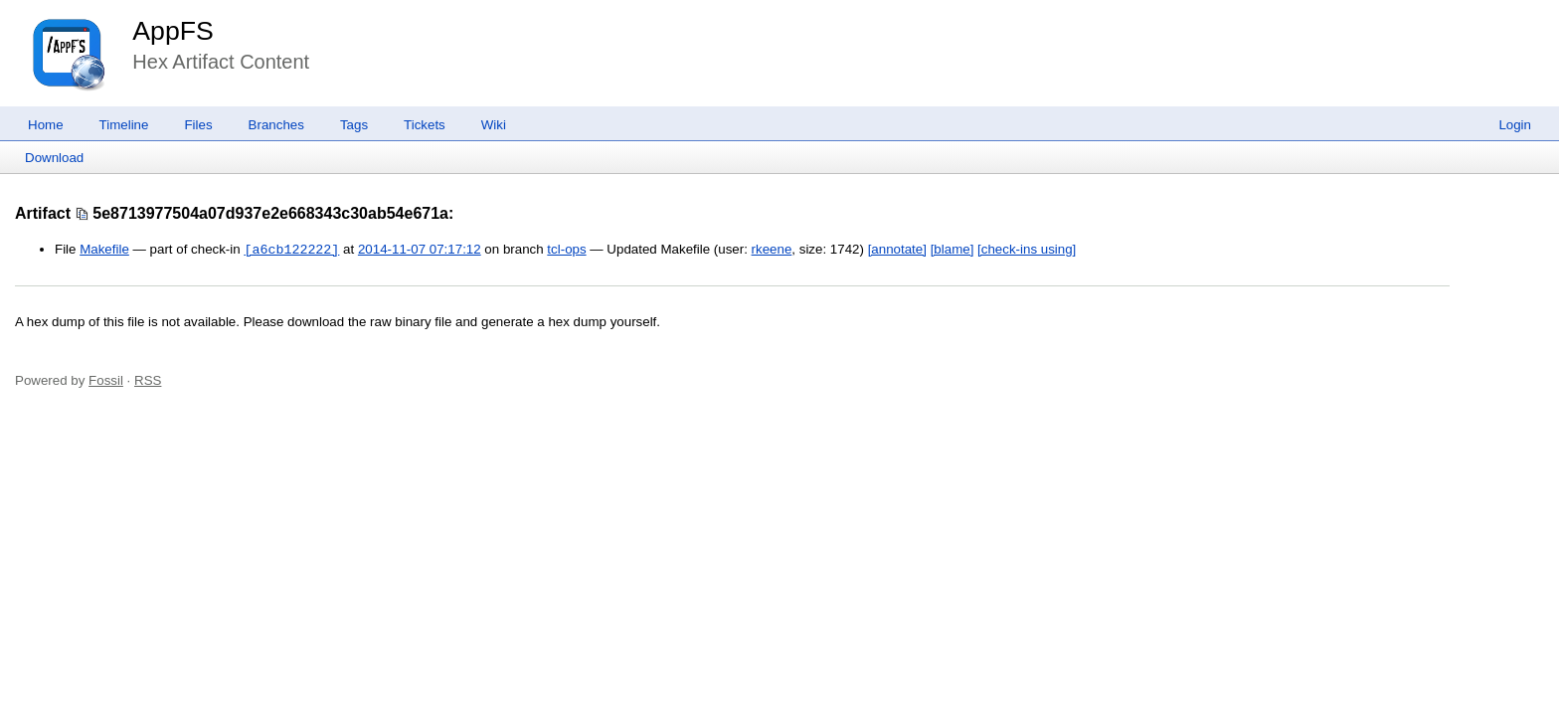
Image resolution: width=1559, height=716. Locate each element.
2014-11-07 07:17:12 (419, 250)
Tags (354, 124)
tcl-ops (566, 250)
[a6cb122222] (291, 250)
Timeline (124, 124)
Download (54, 157)
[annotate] (897, 250)
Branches (276, 124)
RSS (147, 380)
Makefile (104, 250)
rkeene (772, 250)
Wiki (493, 124)
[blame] (952, 250)
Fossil (105, 380)
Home (46, 124)
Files (198, 124)
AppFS (173, 31)
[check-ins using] (1026, 250)
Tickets (424, 124)
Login (1514, 124)
